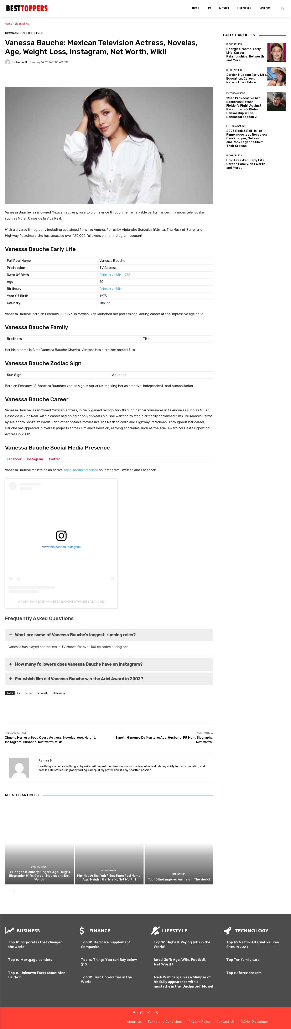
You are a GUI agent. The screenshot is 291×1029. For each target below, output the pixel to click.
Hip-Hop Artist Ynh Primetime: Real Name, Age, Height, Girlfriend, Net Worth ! (109, 877)
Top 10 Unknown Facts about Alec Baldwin (36, 975)
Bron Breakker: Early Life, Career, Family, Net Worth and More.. (245, 164)
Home (8, 23)
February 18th (110, 289)
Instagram (35, 459)
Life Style (34, 33)
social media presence (80, 470)
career (28, 692)
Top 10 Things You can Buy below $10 (109, 962)
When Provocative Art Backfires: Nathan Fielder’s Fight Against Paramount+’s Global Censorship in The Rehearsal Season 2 (243, 107)
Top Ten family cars (242, 960)
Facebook (14, 459)
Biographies (22, 23)
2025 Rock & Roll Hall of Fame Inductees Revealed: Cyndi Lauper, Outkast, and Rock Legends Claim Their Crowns (246, 138)
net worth (42, 692)
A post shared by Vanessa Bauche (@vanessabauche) (61, 601)
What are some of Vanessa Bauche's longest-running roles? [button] (72, 635)
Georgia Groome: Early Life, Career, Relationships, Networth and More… (245, 54)
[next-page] (14, 891)
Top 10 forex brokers (243, 973)
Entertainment (235, 93)
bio (19, 692)
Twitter (54, 459)
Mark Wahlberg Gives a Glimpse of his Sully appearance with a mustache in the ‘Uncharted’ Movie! (183, 981)
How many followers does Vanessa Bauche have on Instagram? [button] (75, 664)
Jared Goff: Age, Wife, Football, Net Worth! (180, 962)
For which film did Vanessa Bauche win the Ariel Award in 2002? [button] (75, 679)
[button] (282, 8)
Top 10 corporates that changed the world (35, 944)
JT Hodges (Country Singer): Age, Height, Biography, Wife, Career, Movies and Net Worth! (39, 875)
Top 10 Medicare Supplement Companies (105, 944)
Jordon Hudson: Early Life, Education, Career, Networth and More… (246, 78)
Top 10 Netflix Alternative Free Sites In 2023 (252, 944)
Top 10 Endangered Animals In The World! (179, 879)
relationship (59, 692)
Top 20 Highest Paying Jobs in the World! (182, 944)
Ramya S (21, 62)
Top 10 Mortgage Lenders (30, 960)
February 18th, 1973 (114, 275)
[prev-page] (7, 891)
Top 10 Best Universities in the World (106, 979)
